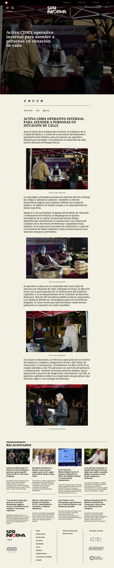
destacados (40, 537)
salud (38, 547)
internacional (41, 554)
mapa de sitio (68, 533)
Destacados (84, 2)
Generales (69, 2)
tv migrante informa (44, 557)
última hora (40, 534)
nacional (39, 541)
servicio (39, 550)
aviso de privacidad (70, 531)
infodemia (40, 544)
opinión (39, 560)
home (38, 531)
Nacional (99, 2)
